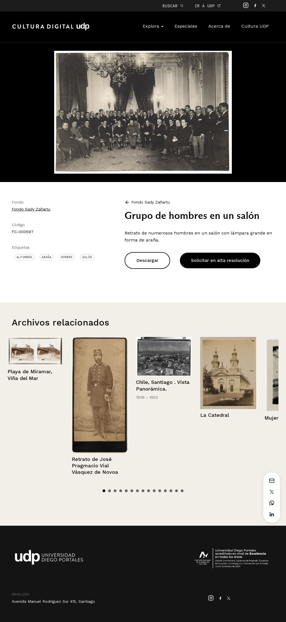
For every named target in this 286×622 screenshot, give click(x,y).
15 (182, 490)
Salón (87, 257)
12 (165, 490)
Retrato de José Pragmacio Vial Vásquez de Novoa (95, 465)
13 (171, 490)
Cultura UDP (255, 26)
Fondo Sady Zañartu (31, 209)
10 (154, 490)
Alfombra (24, 257)
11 (159, 490)
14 (176, 490)
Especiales (186, 26)
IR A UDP (208, 5)
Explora (153, 26)
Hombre (67, 257)
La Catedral (214, 415)
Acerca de (219, 26)
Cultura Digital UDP (51, 30)
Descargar (147, 260)
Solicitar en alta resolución (220, 260)
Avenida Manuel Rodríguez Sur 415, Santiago (53, 601)
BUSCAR (173, 5)
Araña (46, 257)
